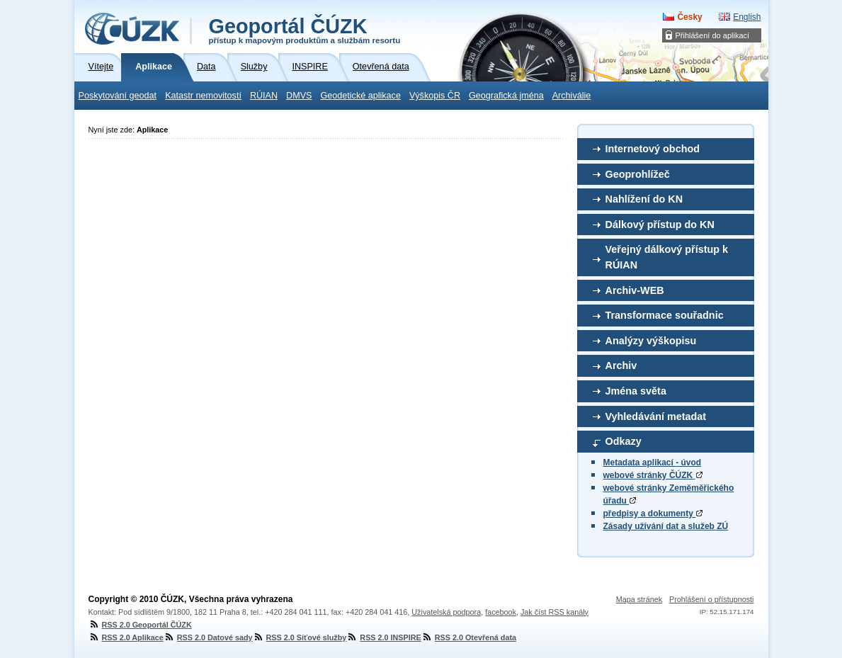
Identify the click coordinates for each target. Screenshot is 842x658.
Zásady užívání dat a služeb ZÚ (666, 526)
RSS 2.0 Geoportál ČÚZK (140, 624)
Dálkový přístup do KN (660, 224)
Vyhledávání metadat (656, 416)
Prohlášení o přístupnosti (711, 599)
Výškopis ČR (434, 96)
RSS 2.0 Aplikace (126, 637)
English (747, 17)
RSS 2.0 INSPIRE (383, 637)
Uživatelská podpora (446, 612)
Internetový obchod (652, 148)
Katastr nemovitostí (203, 96)
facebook (500, 612)
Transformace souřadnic (664, 315)
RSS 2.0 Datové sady (208, 637)
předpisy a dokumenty (653, 513)
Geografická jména (506, 96)
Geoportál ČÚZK (305, 30)
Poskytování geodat (118, 96)
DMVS (299, 96)
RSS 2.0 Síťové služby (300, 637)
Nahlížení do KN (644, 199)
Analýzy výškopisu (651, 340)
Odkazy (623, 441)
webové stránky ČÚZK (652, 475)
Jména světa (635, 391)
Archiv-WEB (634, 290)
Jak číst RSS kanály (554, 612)
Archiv (621, 365)
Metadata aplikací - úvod (652, 462)
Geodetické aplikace (361, 96)
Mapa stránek (639, 599)
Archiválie (571, 96)
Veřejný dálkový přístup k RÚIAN (667, 257)
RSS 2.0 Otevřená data (468, 637)
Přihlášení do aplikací (713, 35)
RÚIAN (264, 96)
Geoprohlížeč (637, 174)
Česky (689, 17)
